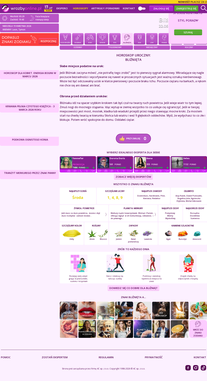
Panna (164, 38)
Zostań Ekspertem (55, 357)
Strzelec (201, 38)
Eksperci (62, 8)
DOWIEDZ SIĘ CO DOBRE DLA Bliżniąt (133, 288)
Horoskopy (80, 8)
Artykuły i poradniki (105, 8)
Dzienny (78, 47)
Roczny (189, 47)
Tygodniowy (115, 47)
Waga (176, 38)
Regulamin (106, 357)
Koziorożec (65, 38)
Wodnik (77, 38)
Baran (102, 38)
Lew (152, 38)
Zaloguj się (161, 8)
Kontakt (129, 8)
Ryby (90, 38)
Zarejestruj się (186, 8)
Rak (139, 38)
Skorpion (189, 38)
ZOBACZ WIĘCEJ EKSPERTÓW (133, 177)
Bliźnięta (127, 38)
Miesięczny (152, 47)
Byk (115, 38)
